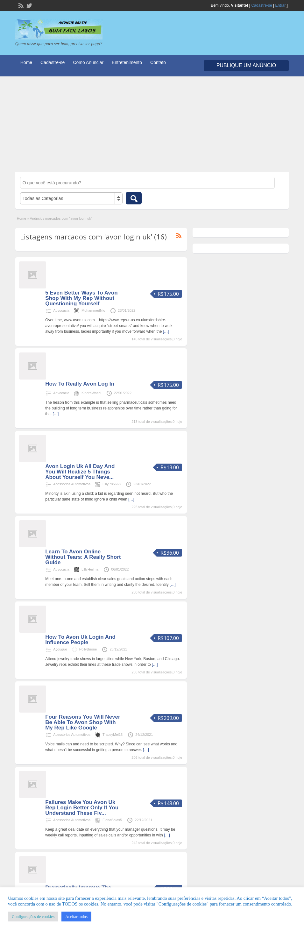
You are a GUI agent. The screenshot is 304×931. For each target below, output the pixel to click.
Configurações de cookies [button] (33, 916)
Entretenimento (127, 62)
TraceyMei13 (113, 734)
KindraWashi (91, 393)
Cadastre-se (261, 5)
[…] (166, 331)
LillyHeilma (89, 569)
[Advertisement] (152, 124)
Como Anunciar (88, 62)
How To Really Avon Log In (79, 384)
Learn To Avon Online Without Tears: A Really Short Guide (83, 557)
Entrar (280, 5)
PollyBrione (88, 649)
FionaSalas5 (112, 820)
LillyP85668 (112, 484)
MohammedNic (93, 310)
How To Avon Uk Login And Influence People (80, 639)
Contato (158, 62)
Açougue (60, 649)
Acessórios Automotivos (71, 484)
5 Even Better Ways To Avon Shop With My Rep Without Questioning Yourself (81, 298)
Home (26, 62)
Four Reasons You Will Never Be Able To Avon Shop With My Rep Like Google (82, 722)
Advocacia (61, 310)
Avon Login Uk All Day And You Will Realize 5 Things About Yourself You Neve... (80, 471)
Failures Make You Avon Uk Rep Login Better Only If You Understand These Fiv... (81, 807)
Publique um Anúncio (246, 65)
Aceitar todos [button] (76, 916)
